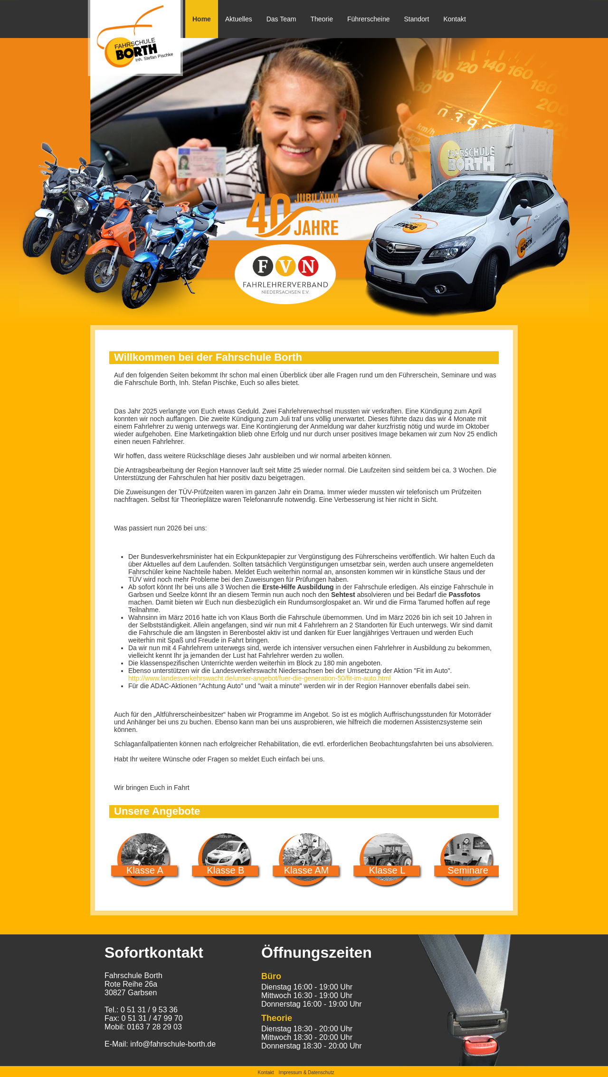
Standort (416, 19)
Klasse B (226, 870)
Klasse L (387, 870)
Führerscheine (368, 19)
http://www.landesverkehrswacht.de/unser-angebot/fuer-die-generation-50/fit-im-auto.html (259, 678)
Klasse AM (306, 870)
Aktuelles (238, 19)
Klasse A (144, 870)
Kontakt (454, 19)
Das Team (281, 19)
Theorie (322, 19)
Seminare (467, 870)
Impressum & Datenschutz (306, 1072)
